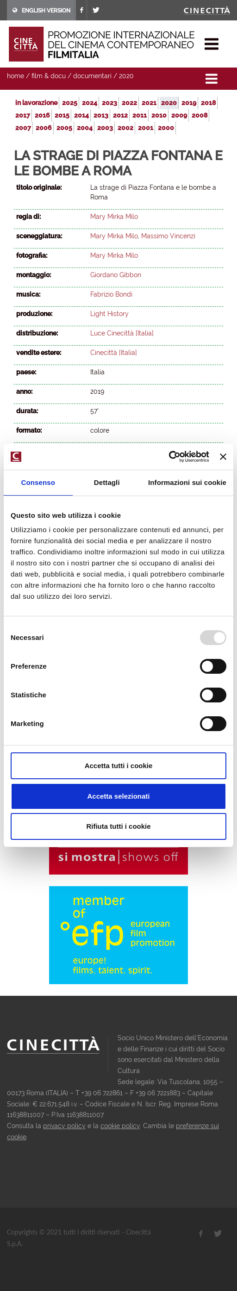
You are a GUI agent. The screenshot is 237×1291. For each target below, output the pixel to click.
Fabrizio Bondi (111, 294)
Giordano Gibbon (115, 275)
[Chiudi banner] (223, 456)
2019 (188, 102)
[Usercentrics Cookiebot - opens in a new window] (168, 457)
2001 (145, 127)
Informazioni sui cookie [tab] (187, 482)
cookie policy (120, 1126)
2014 (81, 115)
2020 (126, 76)
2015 (62, 115)
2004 (85, 127)
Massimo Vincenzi (168, 236)
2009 (179, 115)
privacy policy (64, 1126)
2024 (89, 102)
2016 (42, 115)
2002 (125, 127)
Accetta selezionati (118, 796)
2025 (69, 102)
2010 (159, 115)
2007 (23, 127)
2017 (22, 115)
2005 (64, 127)
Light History (109, 313)
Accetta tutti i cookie (119, 766)
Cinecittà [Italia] (113, 352)
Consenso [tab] (38, 482)
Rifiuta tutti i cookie (118, 826)
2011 (139, 115)
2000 (166, 127)
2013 (101, 115)
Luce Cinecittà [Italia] (122, 333)
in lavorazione (36, 102)
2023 (109, 102)
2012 (120, 115)
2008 (199, 115)
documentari (92, 76)
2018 (208, 102)
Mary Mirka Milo (114, 216)
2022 (129, 102)
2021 (149, 102)
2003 (105, 127)
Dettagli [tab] (107, 482)
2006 (44, 127)
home (15, 76)
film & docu (48, 76)
